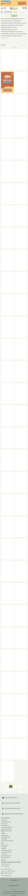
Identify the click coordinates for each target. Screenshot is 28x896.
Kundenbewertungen (6, 855)
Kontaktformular (7, 875)
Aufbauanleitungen (5, 837)
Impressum (14, 895)
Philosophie (4, 820)
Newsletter (3, 848)
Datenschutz (7, 891)
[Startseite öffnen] (2, 12)
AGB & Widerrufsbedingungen (18, 891)
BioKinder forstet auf (6, 822)
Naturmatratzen (6, 831)
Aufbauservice (4, 835)
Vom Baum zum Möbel (6, 827)
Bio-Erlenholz (4, 823)
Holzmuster (4, 854)
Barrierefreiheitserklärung (19, 893)
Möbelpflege (4, 838)
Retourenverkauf (5, 857)
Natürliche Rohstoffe (6, 829)
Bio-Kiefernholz (4, 825)
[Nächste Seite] (20, 786)
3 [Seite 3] (17, 786)
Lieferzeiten (4, 847)
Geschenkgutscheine (6, 852)
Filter (23, 45)
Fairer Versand (4, 845)
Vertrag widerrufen (7, 893)
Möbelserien (8, 12)
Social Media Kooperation (7, 840)
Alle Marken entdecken (6, 850)
